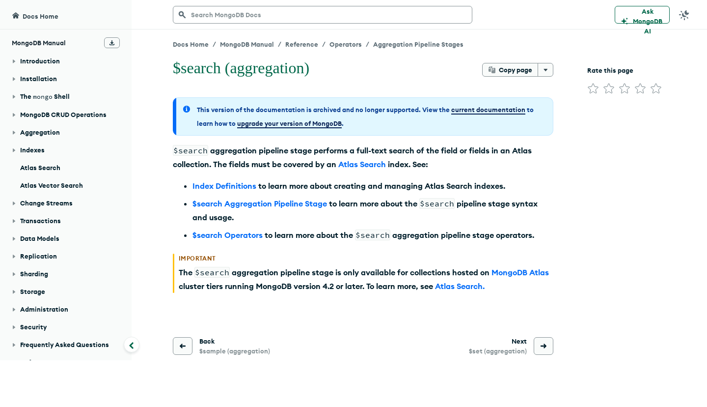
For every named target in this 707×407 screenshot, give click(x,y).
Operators (345, 44)
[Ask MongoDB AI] (642, 15)
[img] (593, 88)
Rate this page (610, 70)
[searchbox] (322, 15)
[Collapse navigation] (131, 344)
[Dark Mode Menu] (684, 15)
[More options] (545, 70)
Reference (301, 44)
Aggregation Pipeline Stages (418, 44)
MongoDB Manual (247, 44)
